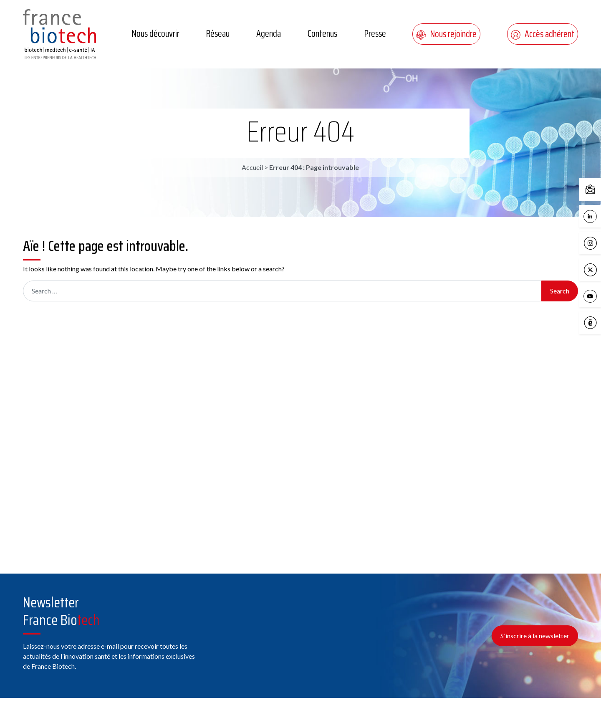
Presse (375, 33)
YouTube (592, 296)
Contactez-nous (592, 190)
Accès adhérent (542, 34)
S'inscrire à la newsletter (534, 636)
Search (559, 291)
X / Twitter (592, 270)
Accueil (252, 167)
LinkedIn (592, 216)
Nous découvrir (155, 33)
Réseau (218, 33)
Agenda (268, 33)
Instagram (592, 243)
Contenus (322, 33)
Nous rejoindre (446, 34)
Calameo (592, 323)
